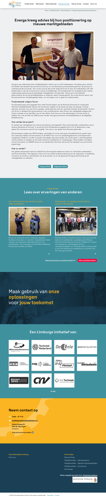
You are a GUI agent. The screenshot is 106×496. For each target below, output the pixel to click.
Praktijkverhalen (64, 4)
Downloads (68, 469)
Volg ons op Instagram (35, 432)
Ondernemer (29, 4)
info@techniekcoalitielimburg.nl (25, 420)
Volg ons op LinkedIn (33, 432)
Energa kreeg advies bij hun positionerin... (84, 10)
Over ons (93, 4)
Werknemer (40, 4)
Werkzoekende (51, 4)
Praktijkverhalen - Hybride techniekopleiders (80, 463)
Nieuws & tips (76, 4)
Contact (86, 4)
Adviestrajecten (66, 10)
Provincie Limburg (90, 475)
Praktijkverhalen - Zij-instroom (75, 466)
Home (46, 10)
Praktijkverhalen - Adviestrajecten (76, 460)
